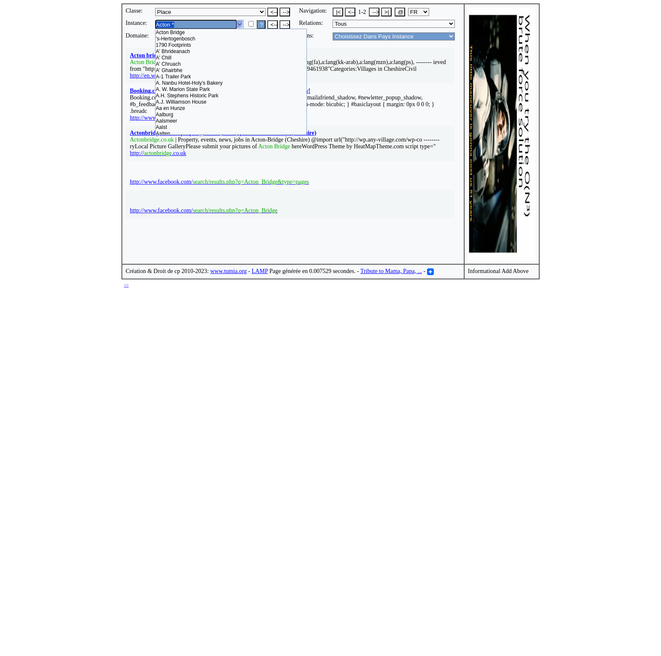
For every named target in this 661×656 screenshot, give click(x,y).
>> (126, 285)
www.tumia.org (228, 271)
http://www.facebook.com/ (219, 182)
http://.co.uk (158, 153)
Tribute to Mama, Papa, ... (391, 271)
